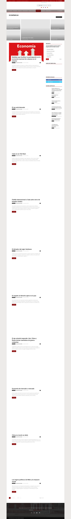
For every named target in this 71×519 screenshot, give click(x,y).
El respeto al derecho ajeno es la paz (24, 296)
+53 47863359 (13, 0)
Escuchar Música (49, 53)
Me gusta (60, 79)
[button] (56, 0)
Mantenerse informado (50, 51)
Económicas (38, 10)
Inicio (9, 13)
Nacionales (20, 10)
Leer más (14, 116)
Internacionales (25, 10)
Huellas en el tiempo (32, 10)
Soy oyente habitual (49, 49)
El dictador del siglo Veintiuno (22, 249)
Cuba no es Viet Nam (19, 154)
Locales (11, 10)
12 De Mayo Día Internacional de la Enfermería (55, 125)
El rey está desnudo (18, 107)
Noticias (12, 13)
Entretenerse (48, 56)
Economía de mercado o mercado (23, 388)
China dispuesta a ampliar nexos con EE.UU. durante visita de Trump (56, 113)
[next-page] (20, 498)
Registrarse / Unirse (52, 0)
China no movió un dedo (20, 435)
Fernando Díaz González (25, 39)
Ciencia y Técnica (48, 10)
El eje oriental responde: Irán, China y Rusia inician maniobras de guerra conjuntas (24, 340)
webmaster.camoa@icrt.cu (25, 0)
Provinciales (15, 10)
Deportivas (43, 10)
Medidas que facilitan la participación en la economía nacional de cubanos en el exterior (26, 59)
